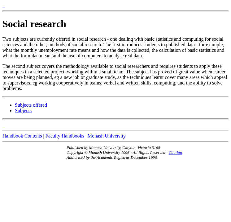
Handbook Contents (22, 135)
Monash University (107, 135)
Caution (175, 152)
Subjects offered (31, 105)
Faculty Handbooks (65, 135)
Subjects (23, 110)
